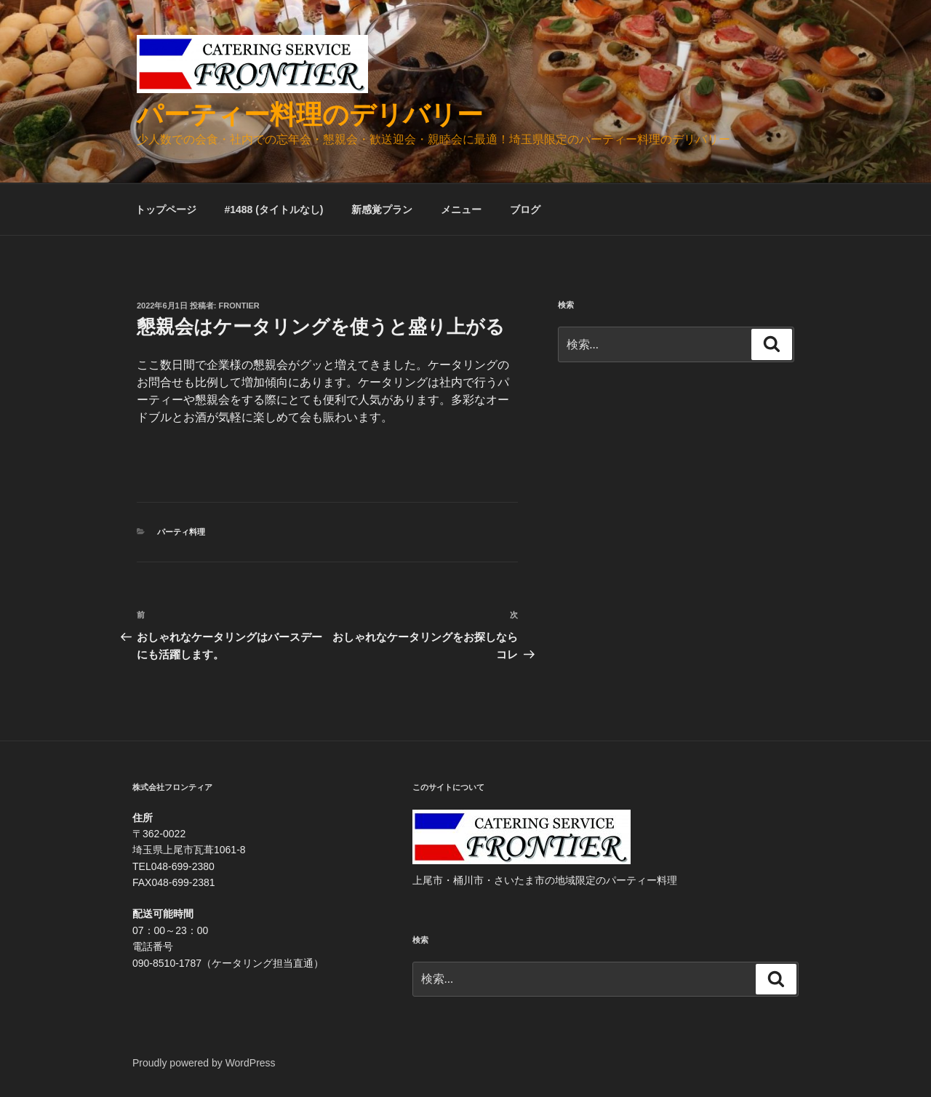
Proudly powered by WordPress (204, 1063)
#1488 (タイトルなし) (273, 209)
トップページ (165, 209)
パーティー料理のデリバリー (310, 114)
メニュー (461, 209)
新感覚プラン (381, 209)
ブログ (525, 209)
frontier (239, 305)
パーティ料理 (181, 531)
